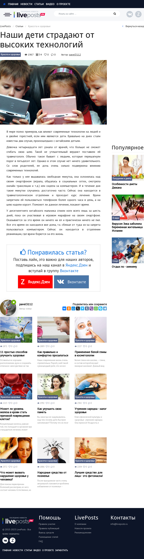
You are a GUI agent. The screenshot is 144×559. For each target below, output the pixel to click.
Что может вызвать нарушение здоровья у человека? (14, 476)
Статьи (39, 4)
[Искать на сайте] (87, 13)
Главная (10, 4)
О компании (80, 524)
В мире (116, 218)
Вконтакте (69, 270)
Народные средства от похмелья (51, 474)
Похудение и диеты (122, 178)
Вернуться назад (133, 26)
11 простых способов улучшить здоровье (13, 353)
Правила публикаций (49, 528)
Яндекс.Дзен (76, 265)
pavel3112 (75, 54)
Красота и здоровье (10, 54)
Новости (26, 4)
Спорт (115, 261)
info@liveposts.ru (119, 524)
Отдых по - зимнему (124, 266)
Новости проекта (83, 528)
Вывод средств (46, 532)
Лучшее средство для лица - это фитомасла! (89, 474)
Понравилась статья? (53, 252)
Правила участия (47, 524)
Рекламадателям (83, 532)
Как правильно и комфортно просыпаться (52, 353)
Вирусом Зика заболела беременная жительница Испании (127, 227)
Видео (50, 4)
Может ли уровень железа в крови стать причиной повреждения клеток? (15, 414)
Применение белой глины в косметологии (90, 353)
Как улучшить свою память (49, 410)
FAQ (41, 541)
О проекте (63, 4)
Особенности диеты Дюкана (124, 185)
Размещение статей (48, 536)
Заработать (61, 550)
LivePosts (5, 26)
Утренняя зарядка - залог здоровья (90, 410)
